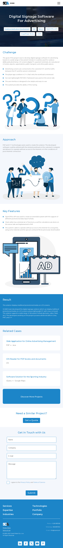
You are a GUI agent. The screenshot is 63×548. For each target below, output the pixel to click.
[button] (31, 420)
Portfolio (37, 510)
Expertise (8, 510)
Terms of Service (39, 482)
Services (7, 506)
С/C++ (41, 29)
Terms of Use (6, 530)
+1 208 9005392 (55, 523)
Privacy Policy (25, 482)
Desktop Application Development (17, 29)
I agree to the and (28, 482)
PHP (34, 29)
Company (37, 514)
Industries (8, 514)
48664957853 (56, 527)
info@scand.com (55, 530)
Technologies (39, 506)
